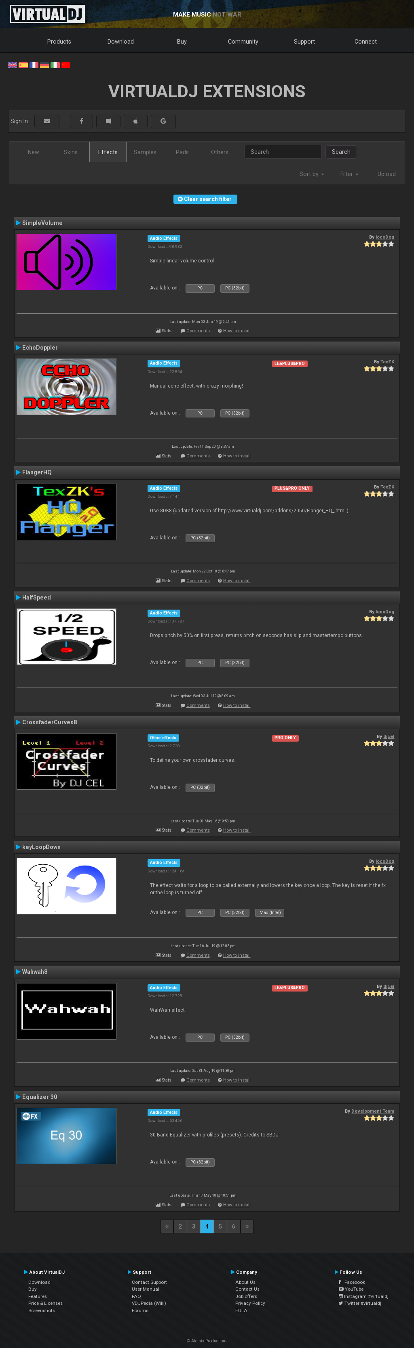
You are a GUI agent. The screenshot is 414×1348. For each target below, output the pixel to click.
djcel (388, 736)
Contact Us (247, 1289)
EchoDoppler (40, 347)
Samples (145, 152)
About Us (245, 1282)
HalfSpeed (36, 597)
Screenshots (41, 1310)
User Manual (145, 1289)
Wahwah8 (34, 972)
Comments (198, 330)
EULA (241, 1310)
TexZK (387, 362)
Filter (349, 174)
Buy (182, 41)
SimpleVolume (42, 223)
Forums (140, 1310)
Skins (71, 152)
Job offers (246, 1296)
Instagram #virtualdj (364, 1296)
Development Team (372, 1111)
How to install (237, 330)
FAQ (136, 1296)
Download (121, 41)
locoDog (385, 237)
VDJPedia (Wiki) (149, 1303)
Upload (387, 174)
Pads (182, 152)
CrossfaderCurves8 (49, 722)
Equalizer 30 (39, 1097)
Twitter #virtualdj (360, 1303)
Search (341, 152)
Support (304, 41)
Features (37, 1296)
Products (59, 41)
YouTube (351, 1289)
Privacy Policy (250, 1303)
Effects (108, 152)
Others (219, 152)
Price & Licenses (45, 1303)
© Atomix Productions (207, 1341)
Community (243, 41)
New (33, 152)
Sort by (312, 174)
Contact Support (149, 1282)
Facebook (352, 1282)
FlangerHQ (37, 472)
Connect (366, 41)
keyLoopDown (41, 847)
